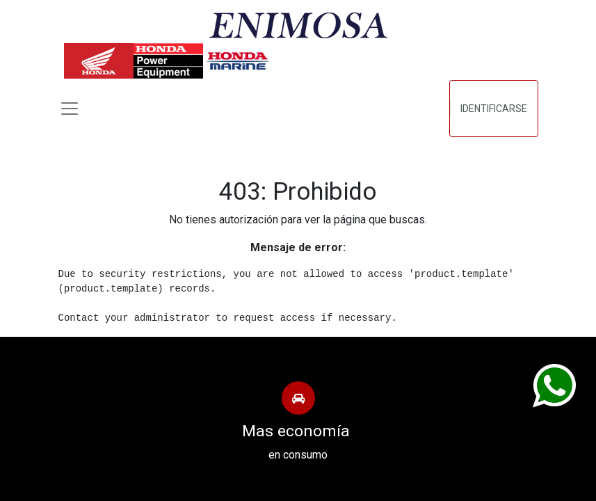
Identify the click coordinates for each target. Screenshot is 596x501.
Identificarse (493, 108)
